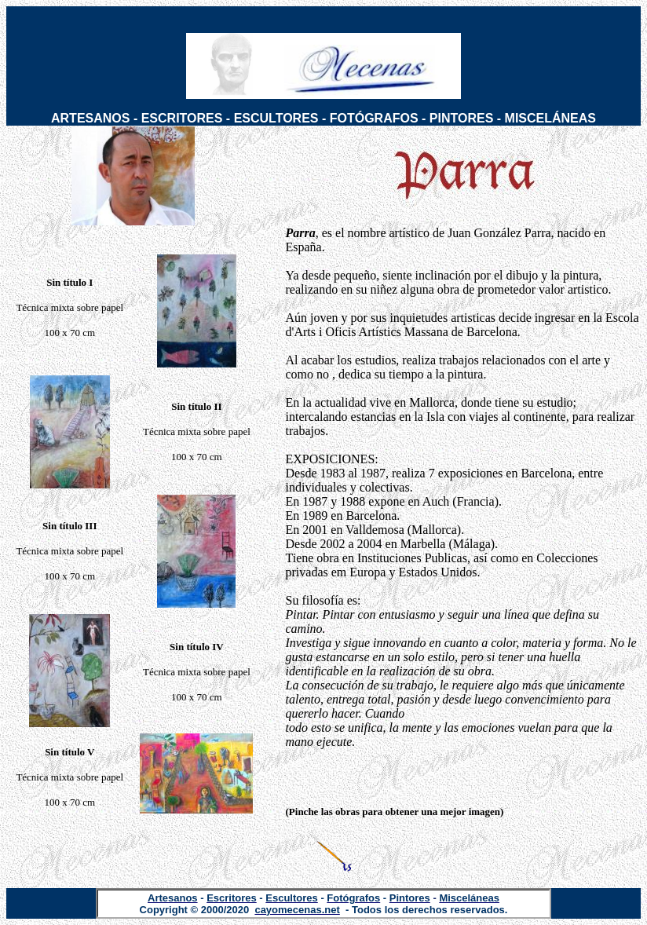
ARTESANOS (90, 118)
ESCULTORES (276, 118)
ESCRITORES (182, 118)
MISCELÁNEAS (550, 118)
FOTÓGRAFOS (374, 118)
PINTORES (462, 118)
